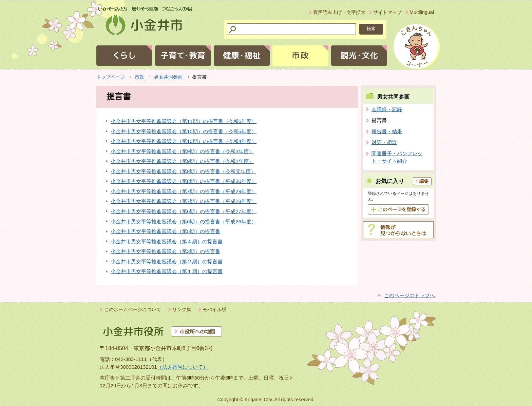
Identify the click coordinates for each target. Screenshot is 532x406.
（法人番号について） (182, 367)
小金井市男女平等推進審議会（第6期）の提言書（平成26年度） (183, 221)
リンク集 (181, 309)
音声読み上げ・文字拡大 (339, 12)
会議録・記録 (387, 109)
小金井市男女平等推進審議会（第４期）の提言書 (167, 241)
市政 (139, 77)
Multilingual (422, 12)
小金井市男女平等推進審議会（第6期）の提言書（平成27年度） (183, 211)
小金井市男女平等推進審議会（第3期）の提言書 (165, 251)
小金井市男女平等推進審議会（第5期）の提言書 (165, 231)
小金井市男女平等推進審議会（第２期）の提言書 (167, 261)
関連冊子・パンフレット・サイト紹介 (397, 157)
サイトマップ (387, 12)
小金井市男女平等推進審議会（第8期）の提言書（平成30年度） (183, 181)
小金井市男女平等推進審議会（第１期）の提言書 (167, 271)
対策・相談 (384, 142)
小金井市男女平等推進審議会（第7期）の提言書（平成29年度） (183, 191)
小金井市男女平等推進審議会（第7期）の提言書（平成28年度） (183, 201)
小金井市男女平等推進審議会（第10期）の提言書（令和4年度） (183, 141)
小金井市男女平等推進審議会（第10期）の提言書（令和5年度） (183, 131)
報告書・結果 (387, 131)
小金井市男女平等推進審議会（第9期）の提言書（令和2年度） (182, 161)
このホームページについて (132, 309)
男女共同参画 (168, 77)
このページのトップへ (409, 295)
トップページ (110, 77)
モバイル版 (214, 309)
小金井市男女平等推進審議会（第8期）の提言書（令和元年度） (183, 171)
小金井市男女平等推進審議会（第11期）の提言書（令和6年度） (183, 121)
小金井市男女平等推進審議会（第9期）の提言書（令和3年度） (182, 151)
